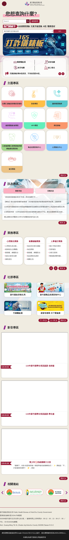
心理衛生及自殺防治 (12, 245)
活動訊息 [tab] (50, 190)
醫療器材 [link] (51, 26)
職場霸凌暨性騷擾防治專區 (57, 255)
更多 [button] (62, 175)
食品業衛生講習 (33, 255)
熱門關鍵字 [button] (10, 25)
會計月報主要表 (55, 245)
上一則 (59, 73)
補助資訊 (8, 259)
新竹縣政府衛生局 (34, 3)
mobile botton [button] (4, 3)
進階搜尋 (35, 21)
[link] (34, 44)
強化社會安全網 (11, 255)
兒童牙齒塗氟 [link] (36, 26)
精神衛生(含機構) (11, 249)
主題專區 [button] (13, 82)
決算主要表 (53, 252)
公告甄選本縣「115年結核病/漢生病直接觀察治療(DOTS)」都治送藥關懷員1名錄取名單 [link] (35, 211)
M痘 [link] (45, 26)
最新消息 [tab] (18, 190)
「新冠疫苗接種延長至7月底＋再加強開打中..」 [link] (21, 196)
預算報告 (52, 249)
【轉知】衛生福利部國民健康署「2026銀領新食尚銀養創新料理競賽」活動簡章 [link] (32, 201)
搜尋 (28, 21)
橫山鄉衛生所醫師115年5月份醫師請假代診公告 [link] (21, 216)
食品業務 (30, 249)
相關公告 (30, 259)
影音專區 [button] (13, 326)
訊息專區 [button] (13, 183)
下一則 (63, 73)
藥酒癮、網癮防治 (11, 252)
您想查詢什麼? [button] (21, 13)
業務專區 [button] (13, 232)
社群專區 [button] (13, 276)
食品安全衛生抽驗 (33, 245)
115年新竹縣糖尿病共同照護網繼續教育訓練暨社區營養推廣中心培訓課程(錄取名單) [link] (34, 206)
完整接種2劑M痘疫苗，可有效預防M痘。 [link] (25, 73)
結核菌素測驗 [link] (24, 26)
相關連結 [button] (13, 483)
